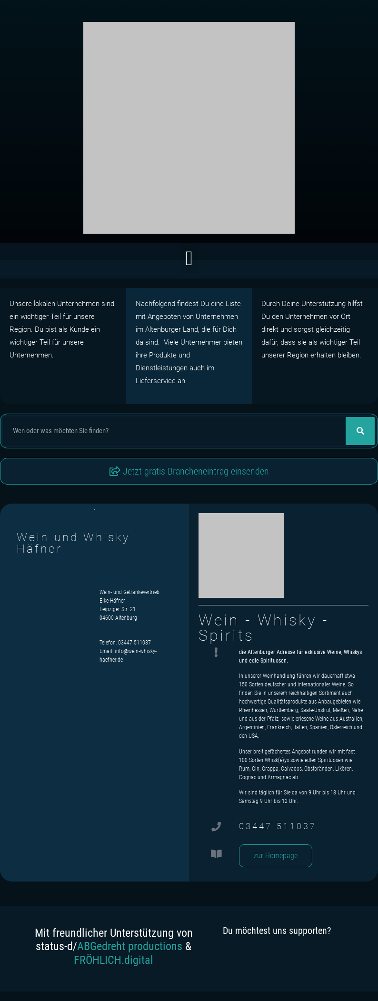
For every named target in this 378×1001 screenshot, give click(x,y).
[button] (189, 258)
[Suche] (360, 431)
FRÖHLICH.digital (113, 960)
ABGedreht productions (129, 946)
